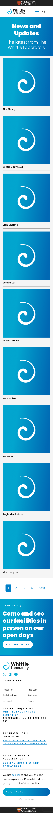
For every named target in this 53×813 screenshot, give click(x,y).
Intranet (7, 701)
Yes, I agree (15, 791)
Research (8, 689)
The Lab (32, 689)
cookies (16, 775)
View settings (26, 799)
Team (31, 701)
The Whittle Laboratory (16, 11)
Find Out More (18, 644)
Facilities (32, 695)
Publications (10, 695)
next (42, 588)
